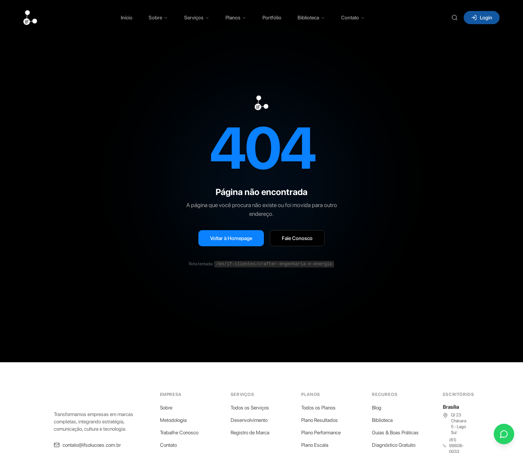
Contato (353, 17)
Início (126, 17)
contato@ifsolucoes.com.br (87, 445)
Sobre (158, 17)
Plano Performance (321, 432)
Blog (376, 408)
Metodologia (173, 420)
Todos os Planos (318, 408)
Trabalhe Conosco (179, 432)
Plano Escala (314, 445)
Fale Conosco (297, 238)
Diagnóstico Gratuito (393, 445)
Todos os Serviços (250, 408)
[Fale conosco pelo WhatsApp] (504, 434)
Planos (235, 17)
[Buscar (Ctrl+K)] (454, 17)
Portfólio (271, 17)
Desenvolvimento (249, 420)
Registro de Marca (250, 432)
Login (481, 17)
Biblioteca (311, 17)
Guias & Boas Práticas (395, 432)
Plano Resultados (319, 420)
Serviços (196, 17)
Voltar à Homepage (231, 238)
